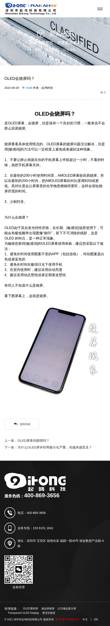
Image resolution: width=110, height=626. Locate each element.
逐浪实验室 (48, 612)
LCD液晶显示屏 (67, 608)
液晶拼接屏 (47, 608)
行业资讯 (69, 49)
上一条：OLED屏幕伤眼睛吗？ (26, 440)
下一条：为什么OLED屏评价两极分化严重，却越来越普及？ (48, 447)
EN (96, 619)
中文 (85, 619)
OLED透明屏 (30, 608)
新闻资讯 (52, 49)
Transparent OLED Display (23, 612)
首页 (38, 49)
